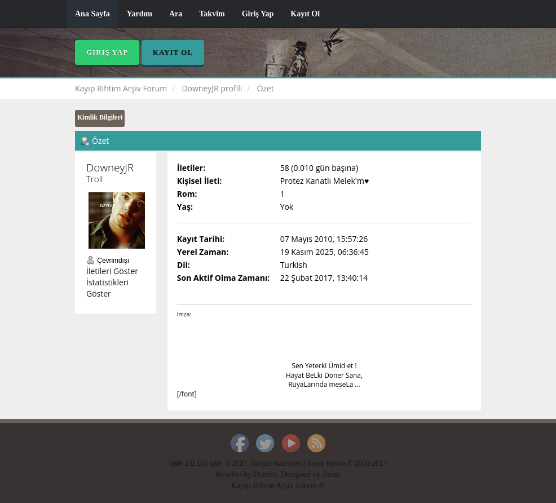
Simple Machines (276, 463)
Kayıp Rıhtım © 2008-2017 (347, 463)
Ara (175, 14)
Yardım (139, 14)
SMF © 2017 (228, 463)
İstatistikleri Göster (107, 288)
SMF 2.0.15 (186, 463)
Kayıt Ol (305, 14)
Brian (331, 474)
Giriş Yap (258, 14)
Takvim (211, 14)
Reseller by (235, 474)
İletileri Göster (112, 271)
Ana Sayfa (92, 14)
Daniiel (265, 474)
